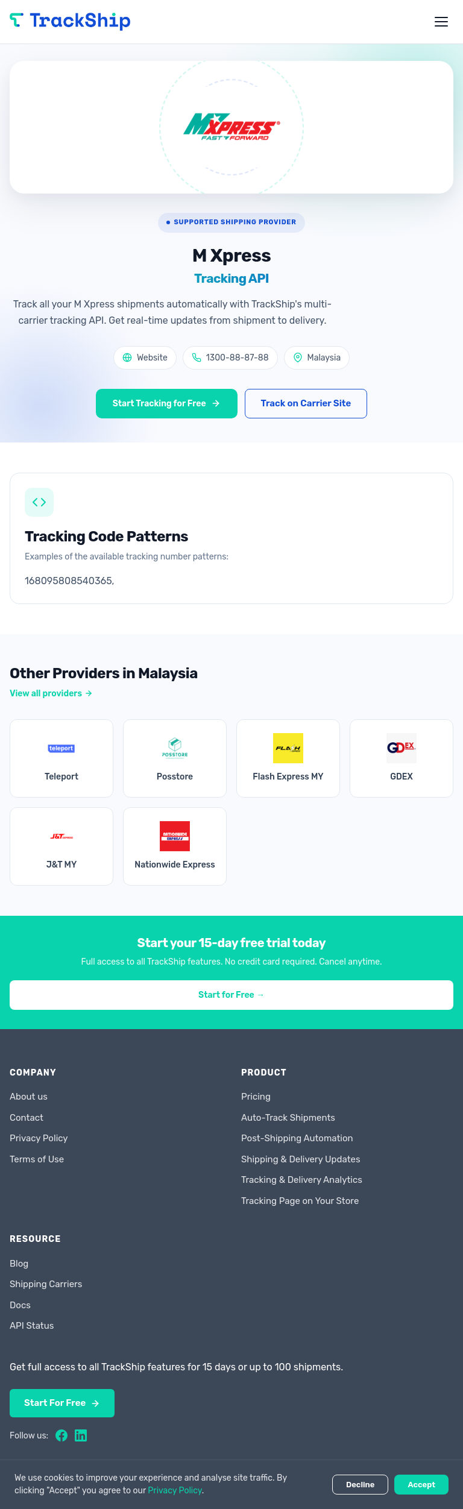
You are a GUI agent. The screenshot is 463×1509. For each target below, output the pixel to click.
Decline (360, 1484)
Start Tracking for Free (167, 404)
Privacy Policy (39, 1138)
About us (29, 1096)
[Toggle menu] (441, 22)
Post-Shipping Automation (297, 1138)
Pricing (256, 1096)
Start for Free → (231, 995)
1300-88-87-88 (230, 358)
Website (145, 358)
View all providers (51, 693)
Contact (26, 1117)
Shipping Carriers (46, 1284)
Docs (20, 1305)
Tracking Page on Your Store (300, 1201)
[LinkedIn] (81, 1435)
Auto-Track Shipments (288, 1117)
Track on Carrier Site (306, 403)
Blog (19, 1263)
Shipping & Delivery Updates (301, 1159)
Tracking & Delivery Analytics (301, 1179)
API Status (32, 1325)
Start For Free (62, 1402)
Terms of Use (37, 1159)
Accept (421, 1484)
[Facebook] (61, 1435)
